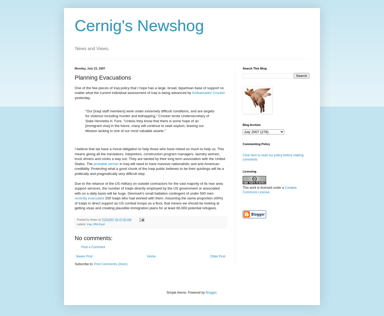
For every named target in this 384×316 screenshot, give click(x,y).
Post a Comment (93, 247)
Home (151, 256)
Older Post (217, 256)
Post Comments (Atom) (110, 264)
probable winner (106, 164)
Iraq (89, 224)
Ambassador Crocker (208, 93)
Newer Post (84, 256)
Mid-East (99, 224)
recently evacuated (89, 198)
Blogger (211, 292)
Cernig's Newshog (139, 26)
